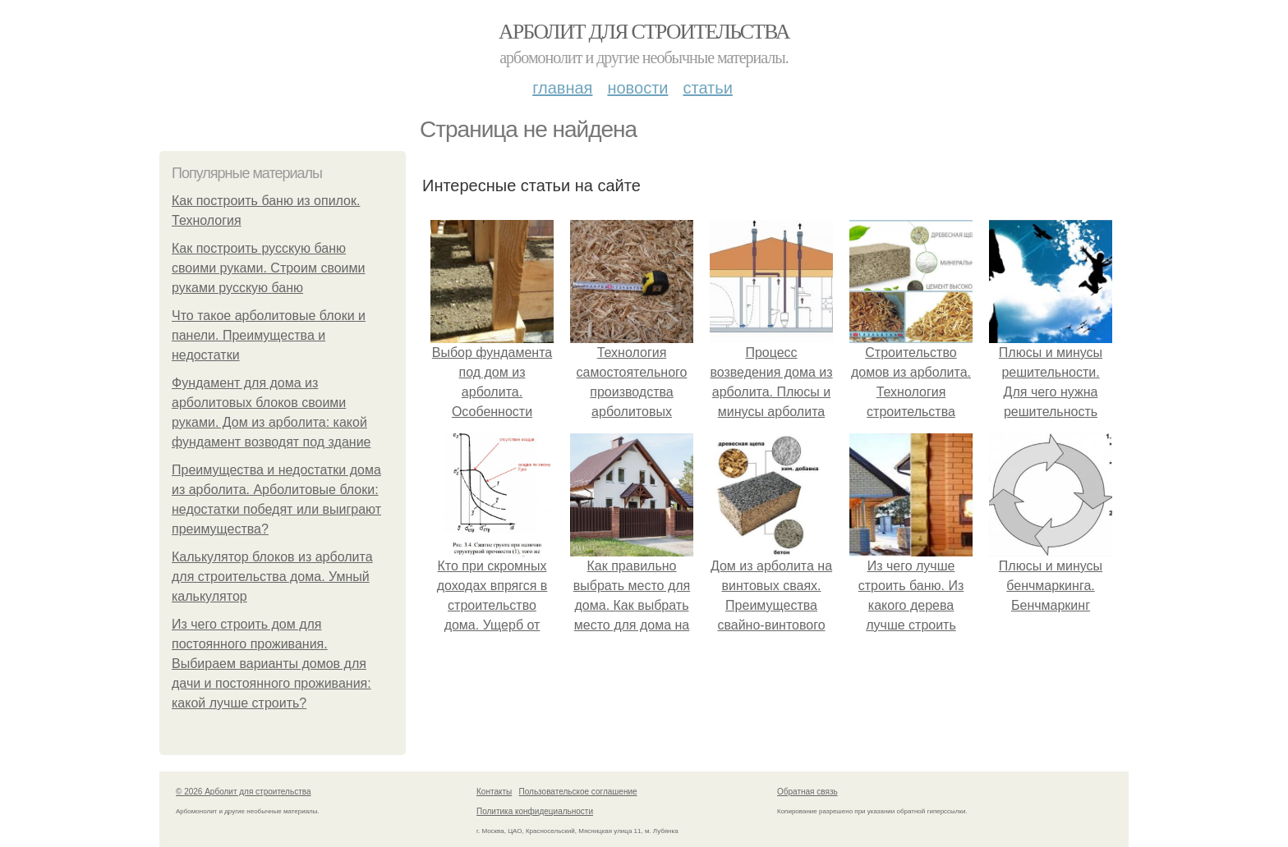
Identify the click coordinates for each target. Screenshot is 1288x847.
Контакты (494, 791)
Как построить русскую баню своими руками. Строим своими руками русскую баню (269, 268)
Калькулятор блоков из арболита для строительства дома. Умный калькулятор (272, 576)
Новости (637, 88)
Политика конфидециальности (534, 811)
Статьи (707, 88)
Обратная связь (807, 791)
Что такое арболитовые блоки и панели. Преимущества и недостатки (269, 335)
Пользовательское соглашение (578, 791)
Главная (562, 88)
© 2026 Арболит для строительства (243, 791)
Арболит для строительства (644, 31)
